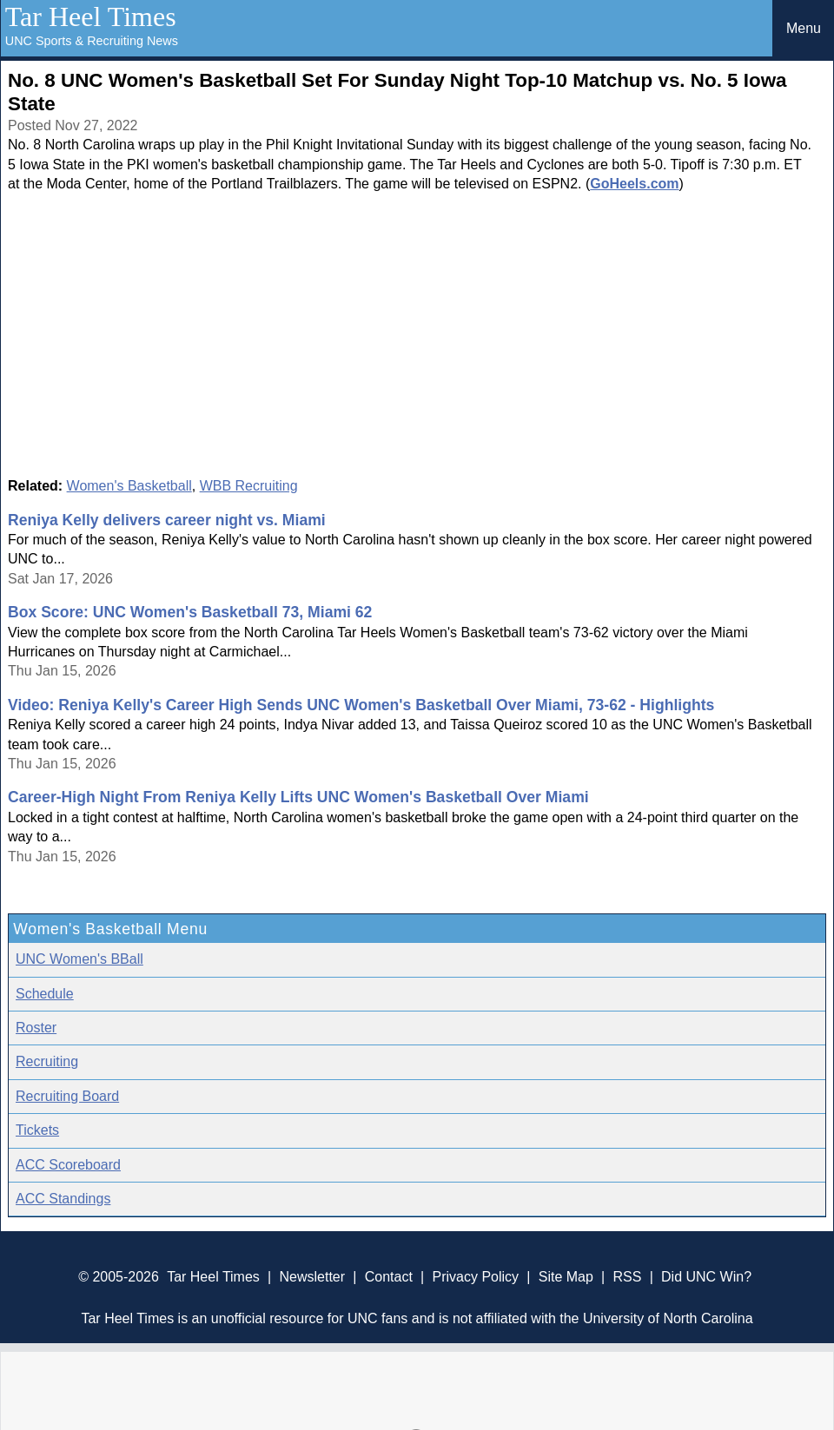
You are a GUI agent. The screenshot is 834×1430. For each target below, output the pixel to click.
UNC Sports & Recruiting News (91, 41)
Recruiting (47, 1061)
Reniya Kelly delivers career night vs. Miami (167, 520)
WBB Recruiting (249, 485)
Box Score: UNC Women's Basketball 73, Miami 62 (190, 612)
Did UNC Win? (706, 1276)
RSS (626, 1276)
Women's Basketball (129, 485)
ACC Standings (63, 1198)
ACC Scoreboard (68, 1164)
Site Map (566, 1276)
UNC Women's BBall (79, 959)
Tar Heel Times (90, 16)
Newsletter (312, 1276)
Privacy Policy (475, 1276)
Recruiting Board (67, 1096)
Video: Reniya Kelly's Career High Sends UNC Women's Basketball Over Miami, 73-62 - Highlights (361, 705)
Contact (389, 1276)
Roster (36, 1027)
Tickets (37, 1130)
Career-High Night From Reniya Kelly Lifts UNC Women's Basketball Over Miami (298, 797)
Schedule (45, 993)
